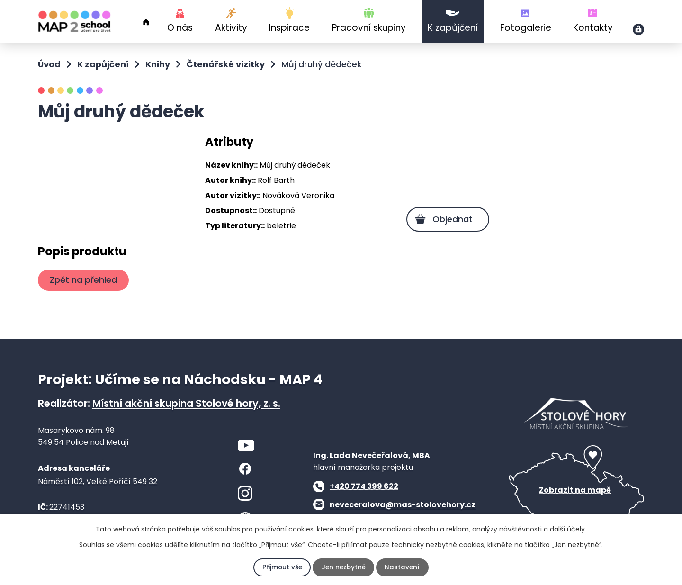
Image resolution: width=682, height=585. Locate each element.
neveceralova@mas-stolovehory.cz (403, 504)
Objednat (451, 219)
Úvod (146, 22)
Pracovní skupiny (369, 27)
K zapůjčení (453, 27)
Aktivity (231, 27)
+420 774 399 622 (364, 486)
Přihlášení (638, 29)
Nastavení (403, 567)
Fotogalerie (525, 27)
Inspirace (289, 27)
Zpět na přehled (84, 280)
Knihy (157, 64)
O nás (180, 27)
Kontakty (593, 27)
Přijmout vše (281, 567)
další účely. (568, 529)
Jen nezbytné (344, 567)
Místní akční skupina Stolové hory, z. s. (186, 403)
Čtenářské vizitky (226, 64)
